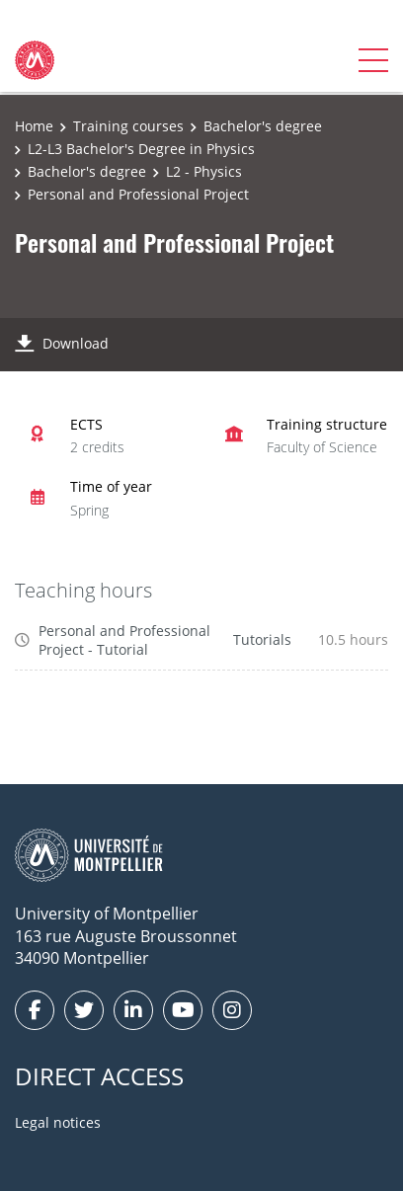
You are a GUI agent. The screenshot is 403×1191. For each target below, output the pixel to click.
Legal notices (58, 1122)
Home (34, 126)
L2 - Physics (204, 171)
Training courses (128, 126)
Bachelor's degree (262, 126)
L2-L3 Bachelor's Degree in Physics (141, 148)
